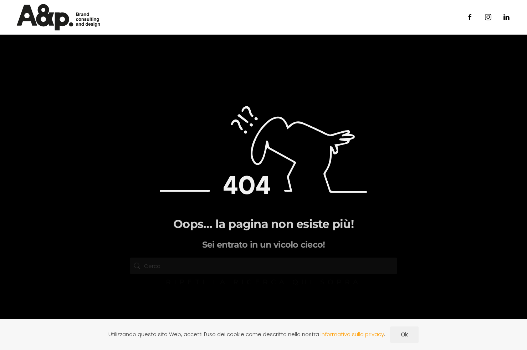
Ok (404, 334)
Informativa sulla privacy (352, 334)
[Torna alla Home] (58, 17)
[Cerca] (263, 266)
